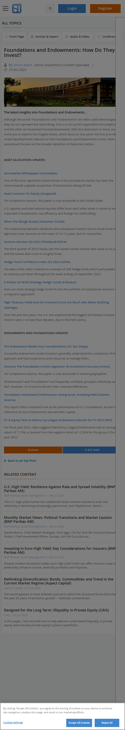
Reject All (107, 722)
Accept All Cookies (79, 722)
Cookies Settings (13, 722)
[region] (62, 716)
